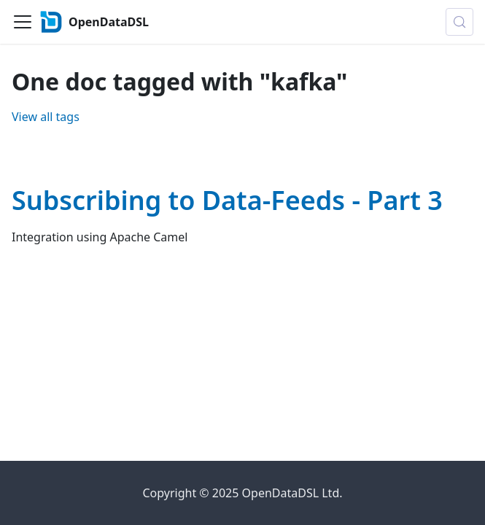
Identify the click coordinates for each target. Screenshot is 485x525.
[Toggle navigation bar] (23, 22)
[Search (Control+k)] (459, 22)
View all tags (45, 117)
